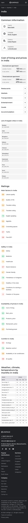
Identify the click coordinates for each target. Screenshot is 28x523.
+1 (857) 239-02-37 (7, 436)
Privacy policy (5, 517)
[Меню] (25, 2)
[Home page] (14, 2)
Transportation (7, 98)
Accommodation (7, 112)
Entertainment (6, 102)
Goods (3, 107)
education (8, 441)
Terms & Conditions (6, 515)
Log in (2, 2)
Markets (4, 93)
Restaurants (5, 88)
